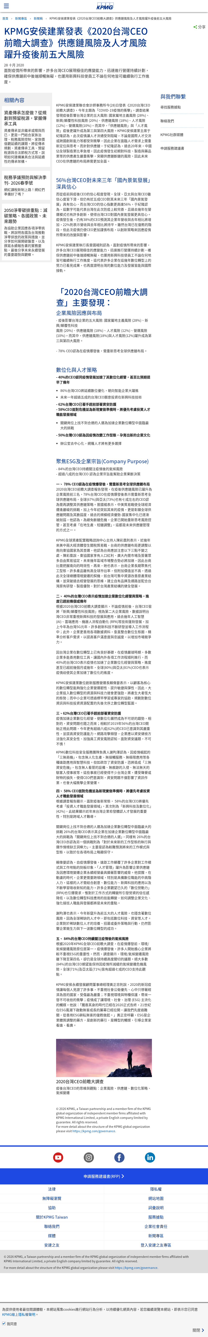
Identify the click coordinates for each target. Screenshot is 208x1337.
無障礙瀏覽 (51, 1262)
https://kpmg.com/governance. (94, 1195)
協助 (52, 1271)
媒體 (52, 1299)
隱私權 (156, 1253)
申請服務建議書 (172, 148)
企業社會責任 (155, 1290)
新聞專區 (21, 18)
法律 (52, 1253)
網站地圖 (156, 1262)
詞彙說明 (156, 1271)
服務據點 (156, 1281)
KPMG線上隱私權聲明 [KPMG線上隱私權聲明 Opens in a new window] (18, 1314)
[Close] (198, 1330)
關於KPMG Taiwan (52, 1281)
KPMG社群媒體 (171, 134)
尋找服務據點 (170, 107)
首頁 (5, 18)
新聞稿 (38, 18)
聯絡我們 (167, 121)
